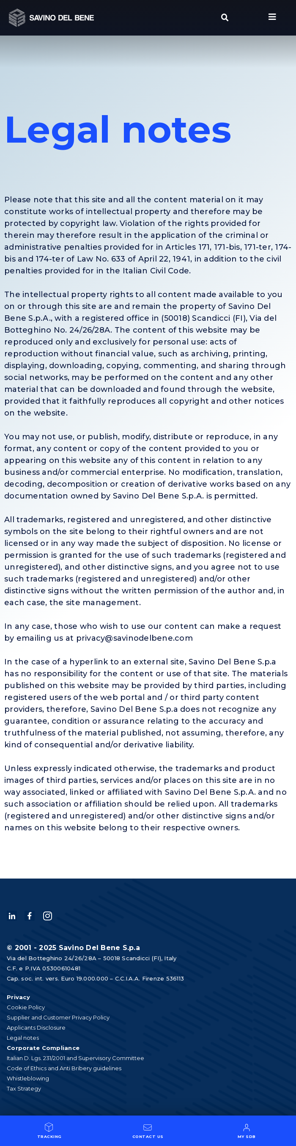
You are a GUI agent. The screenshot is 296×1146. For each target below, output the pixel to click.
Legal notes (23, 1037)
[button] (225, 18)
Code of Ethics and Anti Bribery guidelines (64, 1068)
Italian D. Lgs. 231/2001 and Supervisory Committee (75, 1058)
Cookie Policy (26, 1007)
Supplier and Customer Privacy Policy (58, 1017)
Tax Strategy (24, 1088)
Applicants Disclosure (36, 1027)
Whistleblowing (28, 1078)
